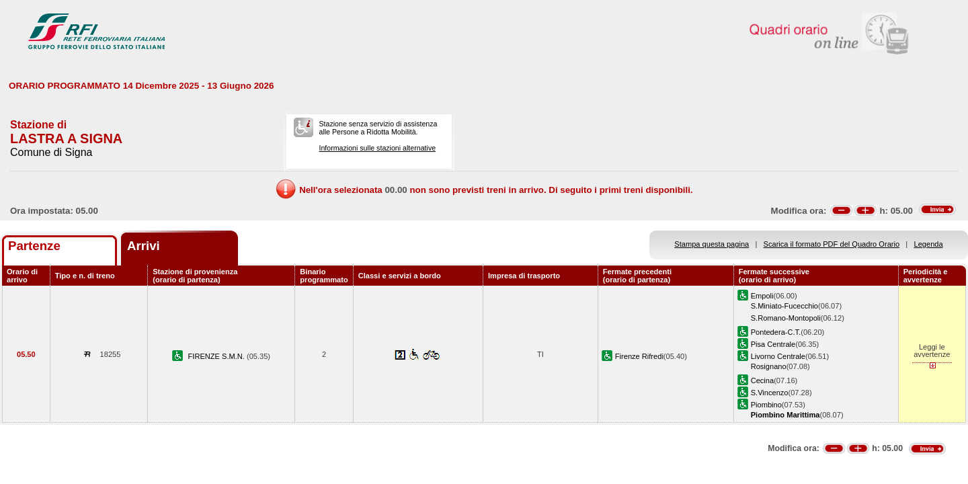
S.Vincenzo (770, 393)
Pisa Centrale (773, 344)
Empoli (762, 296)
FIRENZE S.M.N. (217, 356)
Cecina (762, 380)
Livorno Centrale (778, 356)
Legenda (928, 244)
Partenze (34, 246)
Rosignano (769, 366)
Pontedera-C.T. (776, 332)
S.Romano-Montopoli (786, 318)
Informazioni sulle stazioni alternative (377, 148)
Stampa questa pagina (711, 244)
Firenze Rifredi (639, 356)
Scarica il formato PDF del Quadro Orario (832, 244)
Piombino (766, 405)
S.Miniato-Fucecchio (784, 306)
